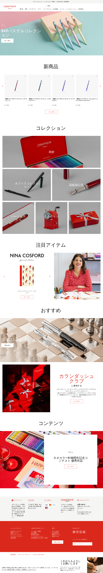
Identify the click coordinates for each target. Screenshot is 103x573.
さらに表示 (52, 112)
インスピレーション (71, 9)
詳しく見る (7, 40)
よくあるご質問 (36, 531)
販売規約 (80, 9)
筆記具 (21, 9)
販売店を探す (35, 534)
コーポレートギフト (17, 536)
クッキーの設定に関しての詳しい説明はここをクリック (19, 569)
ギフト (39, 9)
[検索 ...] (51, 6)
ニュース (62, 9)
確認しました (93, 568)
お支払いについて (16, 531)
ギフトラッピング (16, 534)
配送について (15, 533)
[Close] (100, 1)
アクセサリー (32, 9)
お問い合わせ (58, 542)
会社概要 (55, 9)
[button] (2, 86)
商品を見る (7, 345)
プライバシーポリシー (24, 554)
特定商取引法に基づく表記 (39, 538)
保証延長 (13, 538)
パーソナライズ (47, 9)
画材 (26, 9)
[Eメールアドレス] (82, 543)
